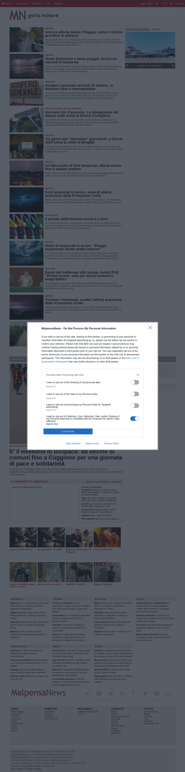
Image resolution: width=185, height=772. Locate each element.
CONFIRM (68, 431)
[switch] (134, 382)
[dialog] (92, 386)
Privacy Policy (111, 443)
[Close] (151, 328)
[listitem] (92, 375)
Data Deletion (73, 443)
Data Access (92, 443)
